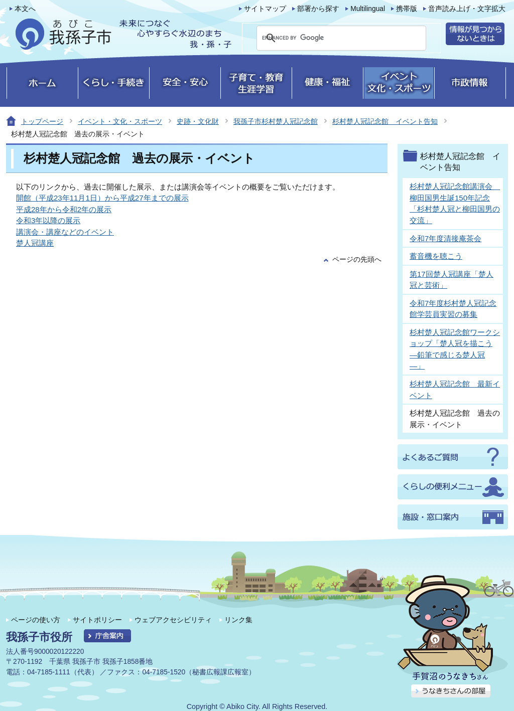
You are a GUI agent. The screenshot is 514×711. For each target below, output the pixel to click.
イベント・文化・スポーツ (120, 121)
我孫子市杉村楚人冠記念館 (275, 121)
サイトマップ (265, 9)
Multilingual (367, 9)
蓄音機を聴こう (436, 256)
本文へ (25, 9)
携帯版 (406, 9)
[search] (329, 38)
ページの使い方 (35, 620)
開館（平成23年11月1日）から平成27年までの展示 (102, 198)
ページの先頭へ (356, 259)
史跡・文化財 (198, 121)
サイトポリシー (97, 620)
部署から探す (318, 9)
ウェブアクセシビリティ (173, 620)
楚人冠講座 (35, 243)
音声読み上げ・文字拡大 (466, 9)
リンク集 (238, 620)
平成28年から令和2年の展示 (63, 209)
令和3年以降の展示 (48, 220)
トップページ (42, 121)
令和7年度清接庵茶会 (445, 238)
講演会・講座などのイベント (65, 232)
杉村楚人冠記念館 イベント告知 (385, 121)
